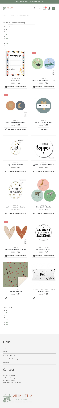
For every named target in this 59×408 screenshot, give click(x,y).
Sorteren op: (7, 22)
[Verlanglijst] (40, 8)
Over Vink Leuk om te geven (12, 359)
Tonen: (5, 26)
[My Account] (48, 8)
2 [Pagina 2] (6, 32)
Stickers (43, 78)
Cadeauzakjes (15, 289)
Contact (6, 362)
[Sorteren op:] (23, 22)
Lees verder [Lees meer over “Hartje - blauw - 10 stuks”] (44, 129)
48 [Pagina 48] (7, 39)
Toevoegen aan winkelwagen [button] (16, 87)
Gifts (12, 78)
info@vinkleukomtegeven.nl (11, 378)
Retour (6, 351)
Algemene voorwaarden (11, 348)
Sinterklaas (17, 78)
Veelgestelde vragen (10, 355)
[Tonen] (10, 26)
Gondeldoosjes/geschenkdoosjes (48, 289)
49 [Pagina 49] (7, 41)
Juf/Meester (41, 247)
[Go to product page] (15, 63)
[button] (35, 8)
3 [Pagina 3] (6, 34)
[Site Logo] (8, 8)
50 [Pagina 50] (7, 43)
